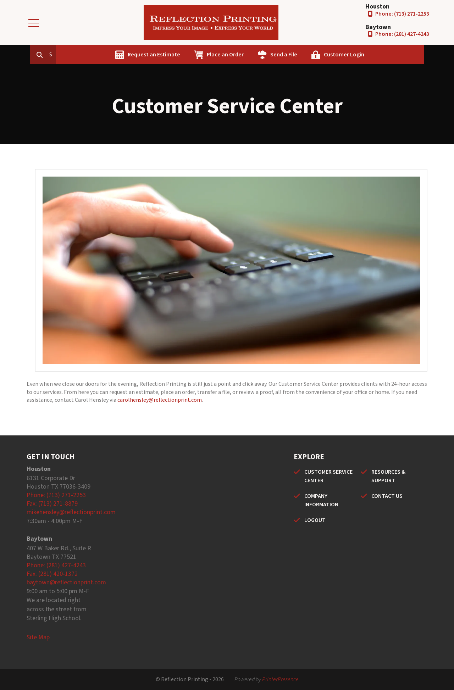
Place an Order (257, 55)
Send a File (316, 55)
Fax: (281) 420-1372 (52, 573)
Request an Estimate (186, 55)
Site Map (38, 637)
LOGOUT (315, 520)
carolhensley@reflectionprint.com (159, 400)
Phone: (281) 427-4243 (402, 34)
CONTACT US (387, 496)
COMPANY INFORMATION (321, 500)
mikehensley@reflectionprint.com (71, 512)
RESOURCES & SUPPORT (388, 476)
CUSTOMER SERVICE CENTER (328, 476)
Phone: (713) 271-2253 (402, 14)
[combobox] (84, 54)
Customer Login (376, 55)
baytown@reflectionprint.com (66, 582)
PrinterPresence (280, 679)
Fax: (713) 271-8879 (52, 503)
